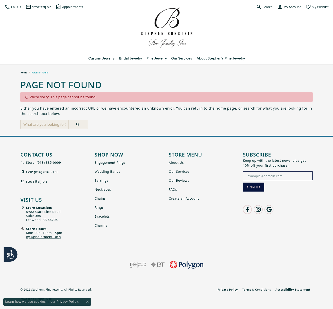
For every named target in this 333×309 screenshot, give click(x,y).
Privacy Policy (228, 289)
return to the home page (213, 108)
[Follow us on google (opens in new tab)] (268, 209)
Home (23, 72)
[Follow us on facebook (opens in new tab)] (247, 209)
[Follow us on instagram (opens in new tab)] (258, 209)
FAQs (173, 189)
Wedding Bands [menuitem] (107, 171)
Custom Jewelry (101, 57)
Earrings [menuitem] (101, 180)
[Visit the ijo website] (138, 264)
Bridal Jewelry (130, 57)
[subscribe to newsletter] (253, 187)
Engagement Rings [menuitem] (110, 162)
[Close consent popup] (87, 301)
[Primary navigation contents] (166, 58)
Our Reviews (179, 180)
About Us (176, 162)
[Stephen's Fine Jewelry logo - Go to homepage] (166, 29)
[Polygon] (186, 265)
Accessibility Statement (292, 289)
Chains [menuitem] (100, 198)
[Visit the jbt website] (158, 264)
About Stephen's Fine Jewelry (221, 57)
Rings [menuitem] (99, 207)
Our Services (181, 57)
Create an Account (184, 198)
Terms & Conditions (256, 289)
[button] (12, 6)
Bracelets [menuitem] (102, 216)
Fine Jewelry (157, 57)
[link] (38, 6)
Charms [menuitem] (101, 225)
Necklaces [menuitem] (103, 189)
